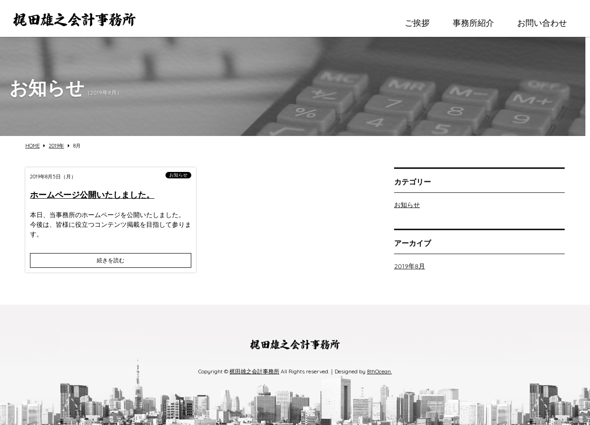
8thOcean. (379, 371)
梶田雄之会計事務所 (254, 371)
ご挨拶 (417, 23)
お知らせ (178, 175)
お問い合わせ (542, 23)
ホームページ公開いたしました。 (92, 194)
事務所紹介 (473, 23)
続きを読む (110, 260)
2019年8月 (409, 267)
